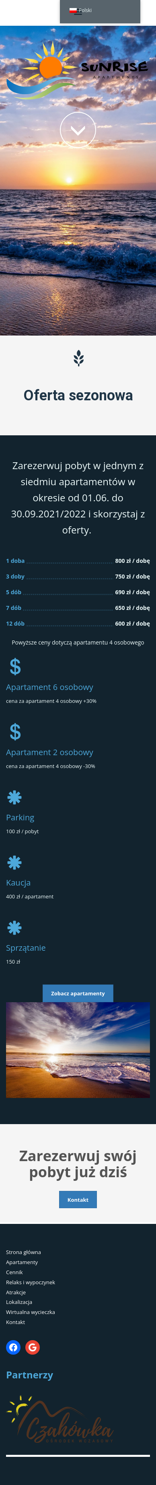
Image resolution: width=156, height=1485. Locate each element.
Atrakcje (16, 1292)
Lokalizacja (19, 1302)
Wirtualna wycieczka (30, 1312)
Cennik (14, 1272)
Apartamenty (22, 1262)
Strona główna (23, 1252)
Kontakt (15, 1322)
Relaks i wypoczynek (30, 1282)
